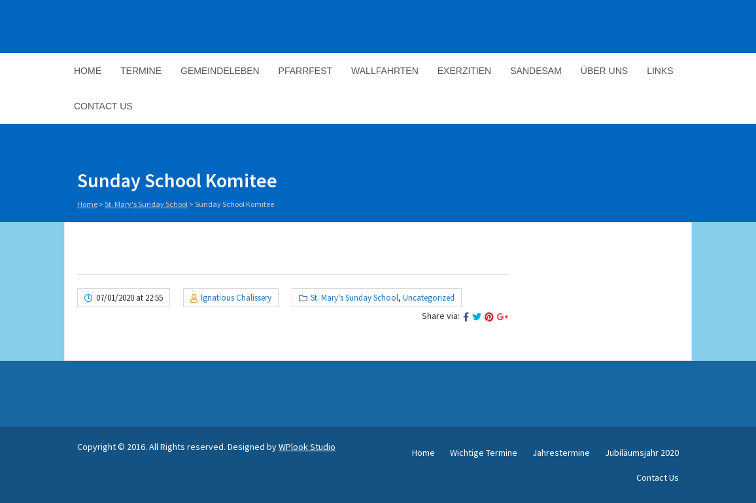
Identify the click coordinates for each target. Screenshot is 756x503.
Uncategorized (429, 297)
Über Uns (604, 70)
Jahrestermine (561, 452)
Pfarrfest (305, 70)
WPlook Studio (307, 447)
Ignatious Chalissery (236, 297)
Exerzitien (464, 70)
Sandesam (536, 70)
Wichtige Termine (483, 452)
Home (87, 70)
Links (660, 70)
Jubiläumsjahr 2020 (642, 452)
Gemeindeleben (220, 70)
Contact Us (103, 106)
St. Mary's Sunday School (146, 204)
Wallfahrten (385, 70)
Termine (141, 70)
